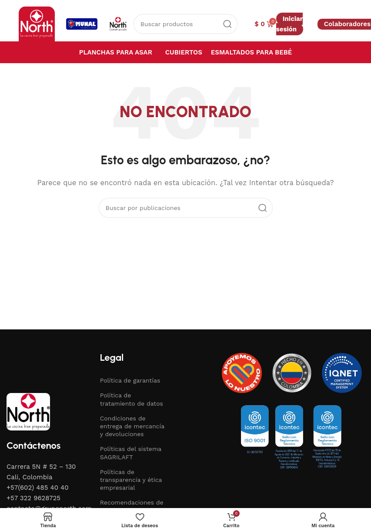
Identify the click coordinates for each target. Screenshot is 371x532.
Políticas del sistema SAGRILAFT (130, 452)
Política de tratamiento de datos (131, 399)
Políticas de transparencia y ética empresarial (131, 479)
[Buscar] (185, 24)
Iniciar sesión (289, 24)
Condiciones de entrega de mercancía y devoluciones (132, 426)
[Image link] (28, 411)
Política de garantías (130, 380)
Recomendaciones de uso (132, 506)
